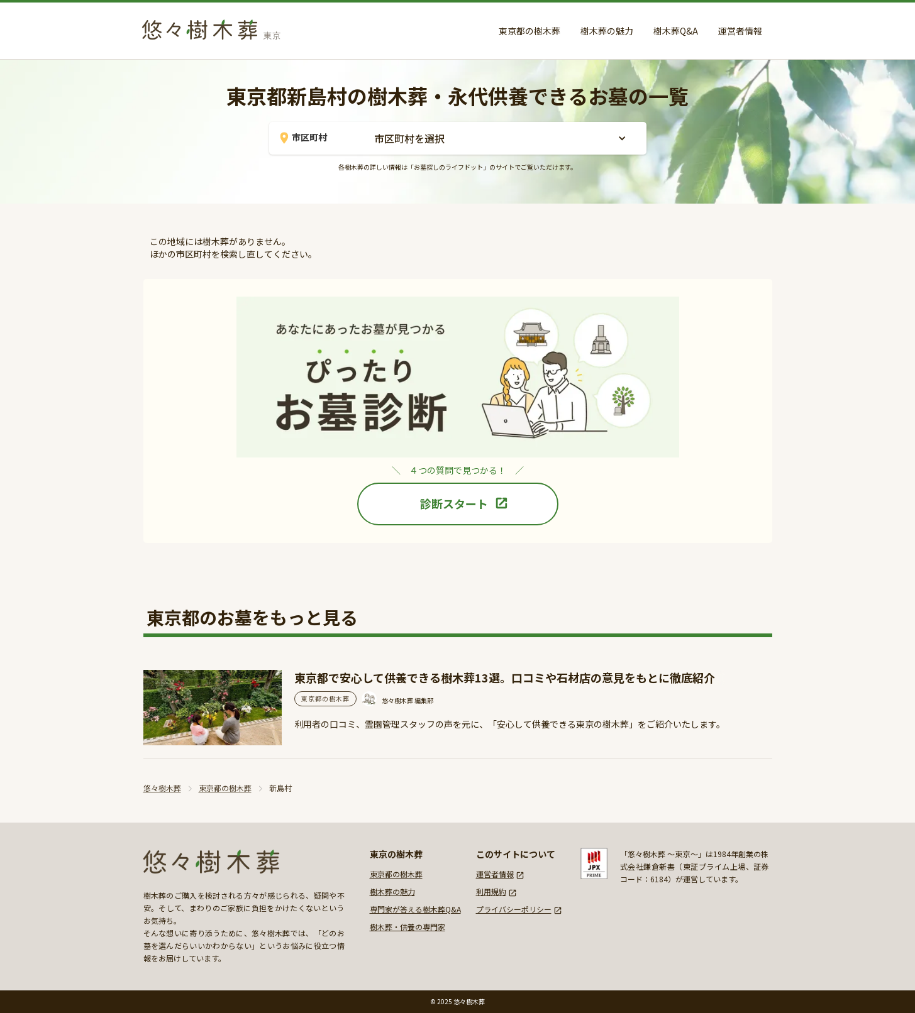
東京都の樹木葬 (529, 31)
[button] (499, 138)
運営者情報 (740, 31)
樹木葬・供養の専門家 (407, 926)
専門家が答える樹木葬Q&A (415, 909)
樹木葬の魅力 (606, 31)
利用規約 (491, 891)
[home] (215, 27)
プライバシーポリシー (514, 909)
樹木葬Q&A (675, 31)
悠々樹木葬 (162, 787)
